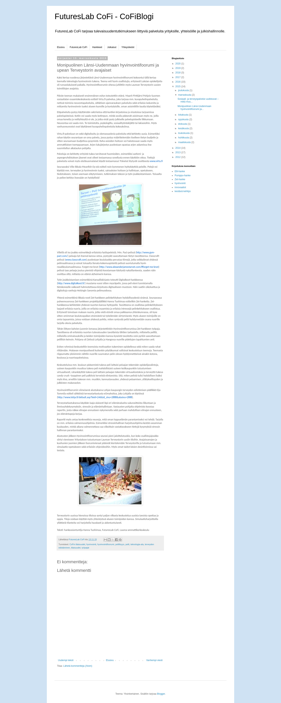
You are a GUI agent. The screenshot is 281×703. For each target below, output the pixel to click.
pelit (127, 544)
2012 (178, 157)
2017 (178, 77)
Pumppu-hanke (182, 175)
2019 (178, 68)
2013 (178, 152)
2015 (178, 86)
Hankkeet (97, 47)
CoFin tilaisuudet (77, 544)
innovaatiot (180, 187)
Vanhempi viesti (154, 660)
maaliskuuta (184, 142)
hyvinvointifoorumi (105, 544)
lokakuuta (183, 114)
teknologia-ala (137, 544)
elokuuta (183, 124)
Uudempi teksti (65, 660)
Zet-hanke (180, 179)
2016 (178, 81)
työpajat (85, 547)
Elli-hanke (180, 171)
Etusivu (61, 47)
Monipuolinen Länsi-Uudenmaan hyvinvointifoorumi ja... (194, 107)
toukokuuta (184, 133)
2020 (178, 63)
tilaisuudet (76, 547)
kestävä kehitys (183, 191)
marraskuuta (185, 94)
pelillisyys (119, 544)
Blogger (161, 693)
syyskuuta (183, 119)
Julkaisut (111, 47)
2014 (178, 148)
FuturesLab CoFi (78, 47)
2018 (178, 72)
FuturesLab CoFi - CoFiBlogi (104, 16)
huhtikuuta (184, 137)
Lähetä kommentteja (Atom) (77, 666)
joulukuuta (183, 90)
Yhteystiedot (127, 47)
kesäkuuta (183, 128)
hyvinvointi (91, 544)
